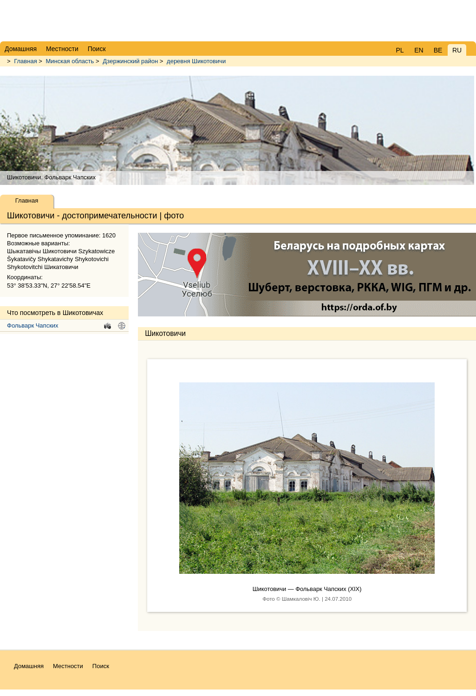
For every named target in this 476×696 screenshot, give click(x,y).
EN (418, 50)
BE (438, 50)
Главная (25, 61)
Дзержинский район (130, 61)
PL (400, 50)
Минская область (70, 61)
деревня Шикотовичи (196, 61)
